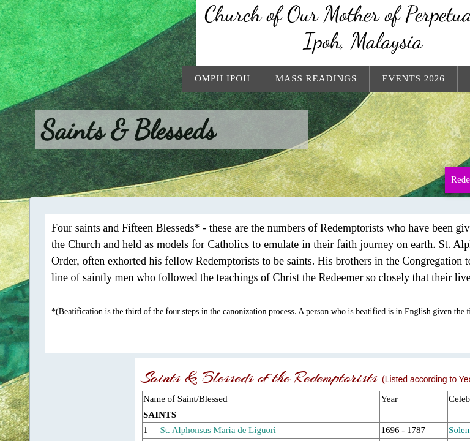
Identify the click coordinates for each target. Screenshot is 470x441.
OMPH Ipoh (222, 78)
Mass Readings (316, 78)
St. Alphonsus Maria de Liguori (218, 430)
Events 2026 (413, 78)
